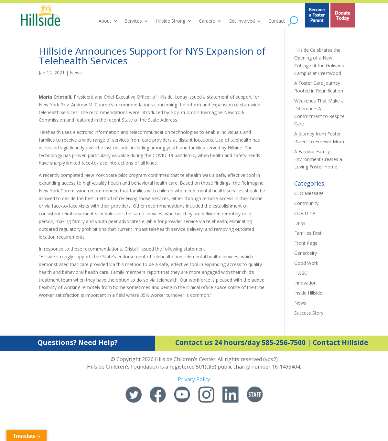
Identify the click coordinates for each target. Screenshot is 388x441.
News (76, 73)
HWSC (300, 273)
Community (306, 203)
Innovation (305, 283)
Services (133, 21)
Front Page (306, 243)
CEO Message (309, 193)
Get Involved (242, 21)
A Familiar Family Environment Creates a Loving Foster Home (318, 159)
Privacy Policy (194, 379)
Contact (276, 21)
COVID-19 (304, 213)
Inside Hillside (308, 293)
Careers (207, 21)
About (105, 21)
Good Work (306, 263)
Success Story (308, 313)
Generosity (305, 253)
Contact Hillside (340, 342)
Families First (308, 233)
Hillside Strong (170, 21)
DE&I (299, 223)
